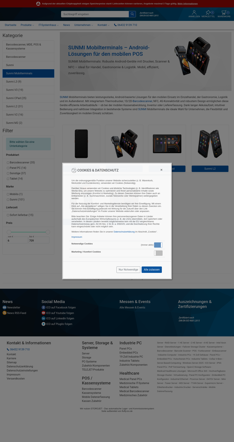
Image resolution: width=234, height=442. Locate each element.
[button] (158, 245)
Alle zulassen (152, 269)
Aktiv (158, 245)
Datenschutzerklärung (124, 231)
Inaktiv (159, 253)
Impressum (76, 237)
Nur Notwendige (128, 269)
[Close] (161, 170)
